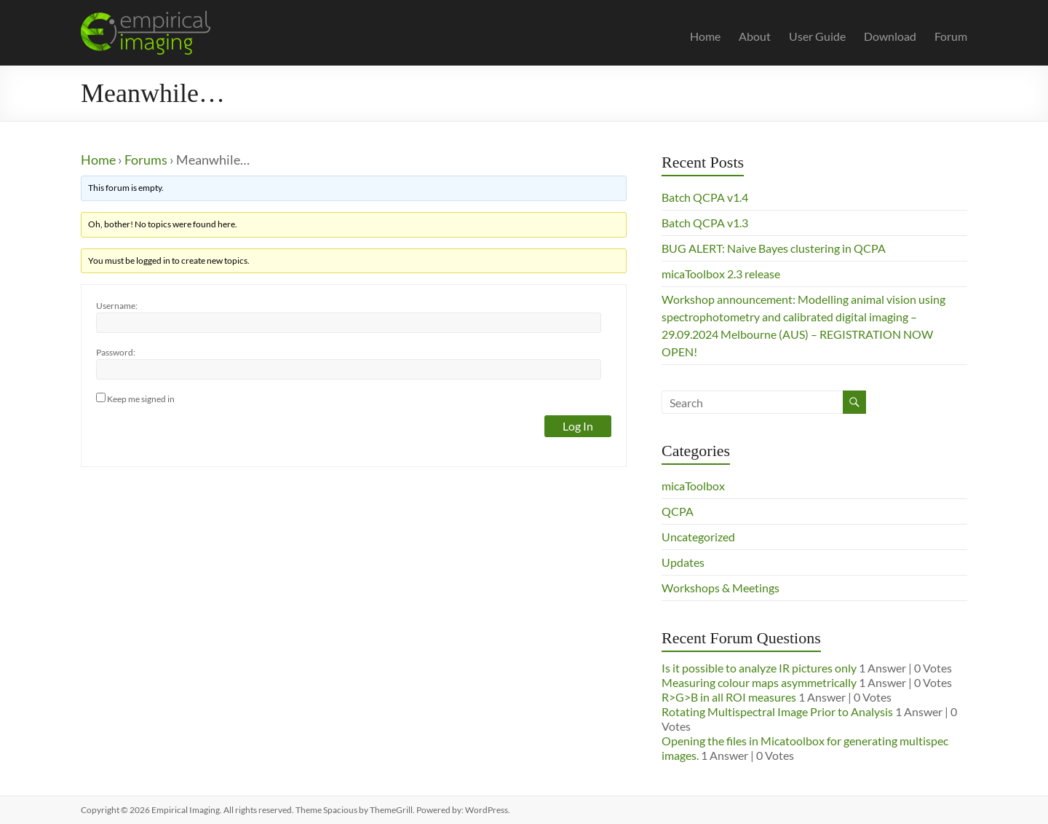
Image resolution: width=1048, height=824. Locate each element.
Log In (578, 426)
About (755, 36)
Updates (683, 562)
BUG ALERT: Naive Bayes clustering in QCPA (774, 248)
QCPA (678, 511)
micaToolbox (693, 486)
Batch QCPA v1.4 (705, 197)
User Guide (817, 36)
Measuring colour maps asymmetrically (759, 682)
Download (890, 36)
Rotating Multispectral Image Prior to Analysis (777, 711)
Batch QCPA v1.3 (705, 222)
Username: (117, 305)
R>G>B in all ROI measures (729, 697)
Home (705, 36)
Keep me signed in (141, 398)
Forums (145, 160)
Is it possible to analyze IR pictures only (759, 668)
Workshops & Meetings (720, 588)
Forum (950, 36)
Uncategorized (698, 537)
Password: (115, 352)
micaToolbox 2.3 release (721, 273)
